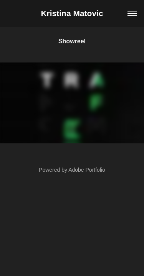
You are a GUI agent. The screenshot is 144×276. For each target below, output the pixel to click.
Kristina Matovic (72, 13)
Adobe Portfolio (86, 170)
